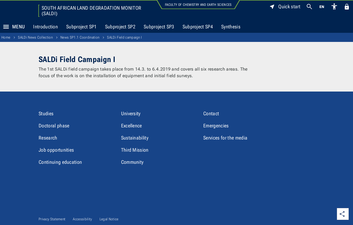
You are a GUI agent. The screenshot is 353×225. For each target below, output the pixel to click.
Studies (46, 113)
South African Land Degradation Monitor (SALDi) (91, 10)
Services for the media (225, 138)
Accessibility (82, 219)
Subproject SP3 (159, 27)
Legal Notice (109, 219)
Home (5, 37)
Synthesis (230, 27)
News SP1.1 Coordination (79, 37)
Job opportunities (56, 150)
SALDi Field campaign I (124, 37)
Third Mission (135, 150)
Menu (12, 27)
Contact (211, 113)
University (131, 113)
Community (132, 162)
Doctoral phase (54, 125)
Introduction (45, 27)
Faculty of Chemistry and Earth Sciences (198, 5)
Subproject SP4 (198, 27)
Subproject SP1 (81, 27)
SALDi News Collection (35, 37)
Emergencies (216, 125)
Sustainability (134, 138)
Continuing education (60, 162)
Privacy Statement (52, 219)
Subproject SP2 (120, 27)
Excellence (131, 125)
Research (48, 138)
